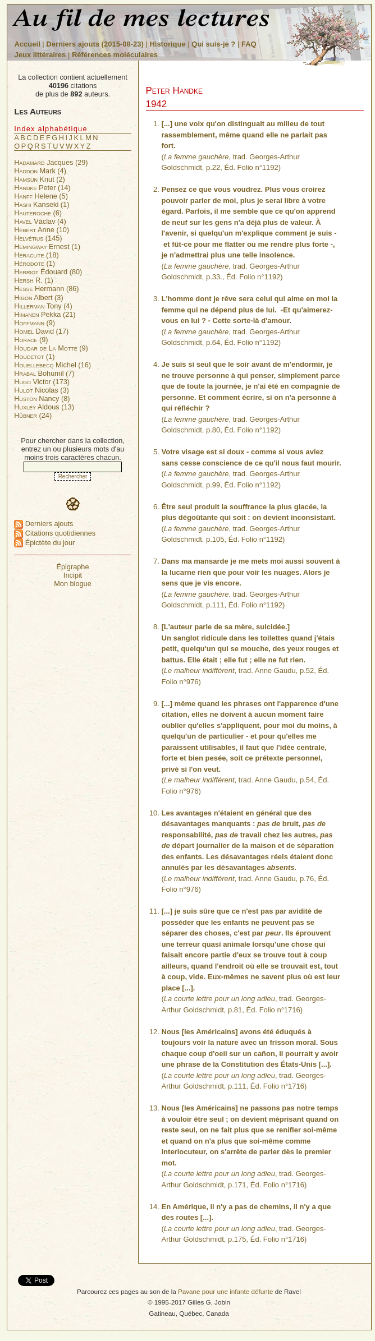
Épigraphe (72, 567)
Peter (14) (42, 187)
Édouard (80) (48, 272)
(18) (36, 255)
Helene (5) (41, 196)
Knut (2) (39, 179)
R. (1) (33, 280)
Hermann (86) (46, 288)
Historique (167, 44)
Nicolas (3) (41, 390)
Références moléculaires (115, 54)
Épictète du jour (44, 542)
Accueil (27, 44)
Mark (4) (40, 171)
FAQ (249, 44)
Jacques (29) (51, 162)
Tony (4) (43, 306)
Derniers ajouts (43, 523)
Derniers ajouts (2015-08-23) (95, 44)
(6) (38, 213)
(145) (38, 238)
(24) (33, 415)
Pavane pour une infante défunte (225, 1291)
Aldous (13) (44, 407)
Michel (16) (52, 365)
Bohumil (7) (44, 373)
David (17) (41, 331)
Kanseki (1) (41, 204)
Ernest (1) (47, 246)
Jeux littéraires (40, 54)
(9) (34, 323)
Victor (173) (42, 381)
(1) (34, 263)
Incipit (72, 575)
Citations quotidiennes (54, 533)
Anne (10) (41, 229)
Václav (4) (40, 221)
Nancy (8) (42, 398)
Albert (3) (38, 297)
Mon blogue (73, 583)
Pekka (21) (44, 314)
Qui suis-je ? (213, 44)
